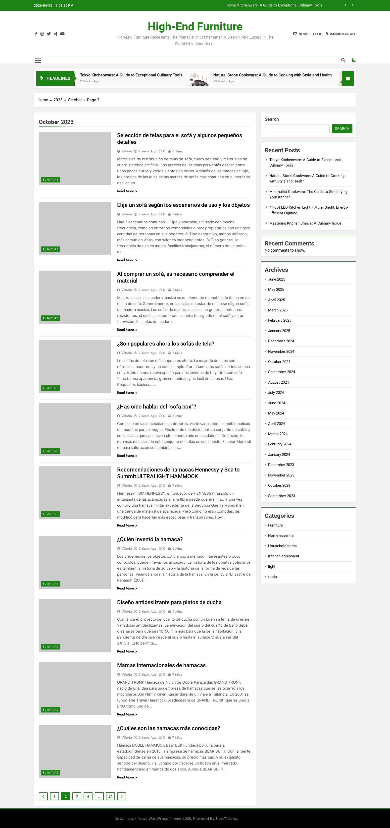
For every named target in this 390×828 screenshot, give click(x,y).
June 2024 (276, 403)
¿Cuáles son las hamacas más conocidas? (168, 728)
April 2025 (276, 300)
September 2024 (281, 372)
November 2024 (281, 351)
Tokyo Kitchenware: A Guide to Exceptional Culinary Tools (274, 5)
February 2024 (279, 444)
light (271, 566)
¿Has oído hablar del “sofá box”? (156, 407)
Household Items (282, 546)
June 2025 (276, 279)
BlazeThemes (226, 818)
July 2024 (276, 392)
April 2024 (276, 423)
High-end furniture (195, 26)
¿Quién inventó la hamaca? (150, 539)
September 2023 (281, 496)
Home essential (281, 535)
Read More (127, 190)
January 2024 (279, 454)
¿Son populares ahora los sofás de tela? (165, 344)
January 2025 (279, 331)
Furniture (50, 179)
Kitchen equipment (283, 556)
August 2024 (278, 382)
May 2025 (276, 289)
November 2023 (281, 475)
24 (110, 796)
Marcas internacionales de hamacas (161, 665)
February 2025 (279, 320)
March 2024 (278, 434)
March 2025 (278, 310)
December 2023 (281, 465)
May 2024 (276, 413)
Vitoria (126, 151)
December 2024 (281, 341)
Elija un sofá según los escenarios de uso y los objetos (183, 205)
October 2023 (279, 485)
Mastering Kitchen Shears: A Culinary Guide (305, 223)
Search (272, 119)
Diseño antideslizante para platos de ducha (169, 602)
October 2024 (279, 361)
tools (272, 577)
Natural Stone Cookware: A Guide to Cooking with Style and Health (282, 75)
